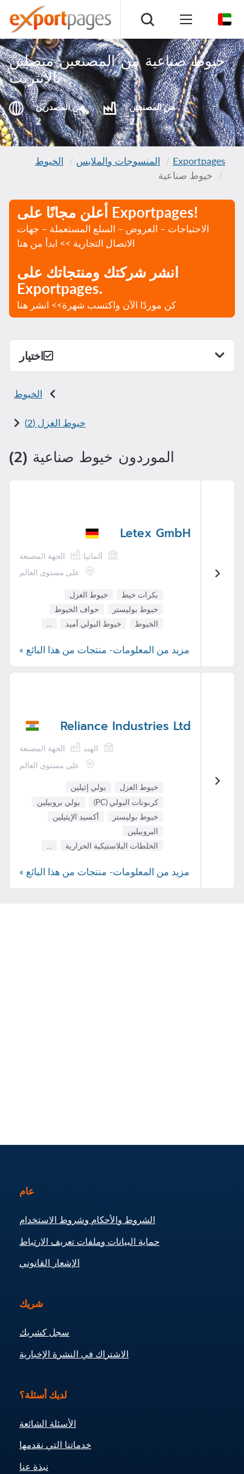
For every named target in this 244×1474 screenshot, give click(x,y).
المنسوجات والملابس (118, 160)
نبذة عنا (33, 1466)
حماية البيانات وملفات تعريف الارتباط (89, 1241)
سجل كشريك (44, 1331)
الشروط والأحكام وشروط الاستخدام (87, 1219)
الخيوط (49, 160)
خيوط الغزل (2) (55, 422)
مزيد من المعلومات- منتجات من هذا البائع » (104, 649)
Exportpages (199, 160)
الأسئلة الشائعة (47, 1423)
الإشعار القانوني (49, 1262)
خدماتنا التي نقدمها (55, 1444)
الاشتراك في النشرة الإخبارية (74, 1353)
